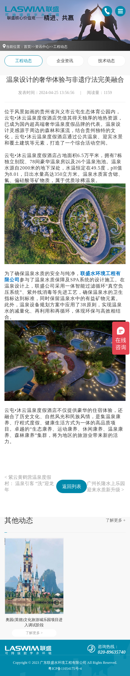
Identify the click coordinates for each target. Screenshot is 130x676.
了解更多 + (116, 520)
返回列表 (71, 486)
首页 (27, 47)
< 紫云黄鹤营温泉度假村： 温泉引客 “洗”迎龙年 (29, 483)
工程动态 (60, 47)
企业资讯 (65, 61)
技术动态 (106, 61)
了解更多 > (34, 633)
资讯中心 (42, 47)
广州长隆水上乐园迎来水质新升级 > (106, 486)
